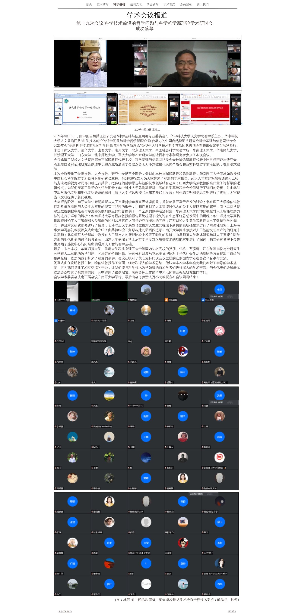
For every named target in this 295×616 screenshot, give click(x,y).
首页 (89, 4)
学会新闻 (153, 4)
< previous (65, 611)
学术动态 (169, 4)
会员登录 (186, 4)
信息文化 (136, 4)
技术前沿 (103, 4)
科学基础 (119, 4)
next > (232, 611)
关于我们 (203, 4)
